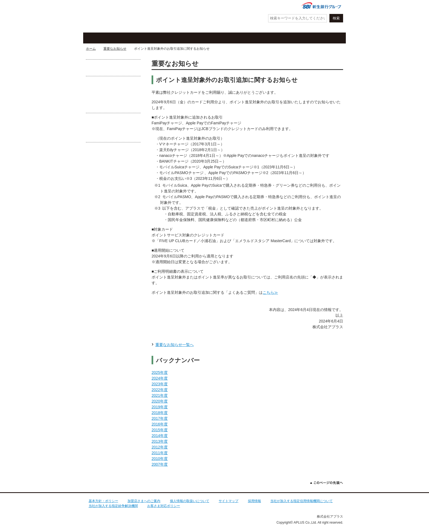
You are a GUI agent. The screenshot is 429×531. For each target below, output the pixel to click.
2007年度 (160, 464)
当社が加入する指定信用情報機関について (301, 501)
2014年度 (160, 435)
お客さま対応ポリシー (163, 506)
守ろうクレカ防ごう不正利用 (113, 96)
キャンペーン (161, 38)
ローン (262, 38)
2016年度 (160, 424)
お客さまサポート (211, 38)
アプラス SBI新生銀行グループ (111, 16)
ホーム (91, 49)
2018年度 (160, 412)
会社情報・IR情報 (278, 6)
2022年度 (160, 390)
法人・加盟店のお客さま (320, 38)
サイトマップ (228, 501)
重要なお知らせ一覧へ (174, 344)
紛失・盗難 (200, 6)
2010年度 (160, 458)
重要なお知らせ (114, 49)
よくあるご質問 (242, 6)
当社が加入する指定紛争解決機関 (113, 506)
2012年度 (160, 447)
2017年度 (160, 418)
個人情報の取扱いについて (189, 501)
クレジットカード (110, 38)
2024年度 (160, 378)
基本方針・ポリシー (103, 501)
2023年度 (160, 384)
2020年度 (160, 401)
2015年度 (160, 430)
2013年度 (160, 441)
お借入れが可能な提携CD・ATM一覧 (113, 67)
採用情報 (254, 501)
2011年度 (160, 453)
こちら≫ (270, 292)
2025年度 (160, 372)
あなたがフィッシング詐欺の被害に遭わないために (113, 131)
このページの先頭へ (326, 483)
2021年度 (160, 395)
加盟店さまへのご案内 (143, 501)
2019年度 (160, 407)
